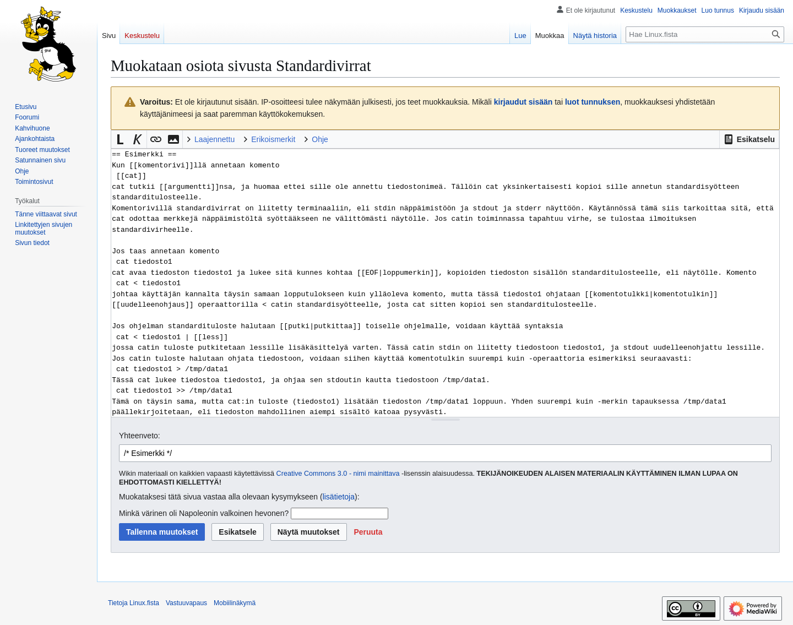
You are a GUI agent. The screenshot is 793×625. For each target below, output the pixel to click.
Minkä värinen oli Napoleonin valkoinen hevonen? (204, 513)
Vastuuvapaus (186, 603)
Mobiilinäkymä (235, 603)
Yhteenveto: (139, 435)
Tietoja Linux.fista (133, 603)
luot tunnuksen (592, 101)
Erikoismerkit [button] (273, 139)
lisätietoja (339, 496)
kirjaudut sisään (523, 101)
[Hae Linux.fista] (705, 34)
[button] (749, 139)
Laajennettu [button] (214, 139)
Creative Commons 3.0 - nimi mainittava (338, 473)
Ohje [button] (320, 139)
